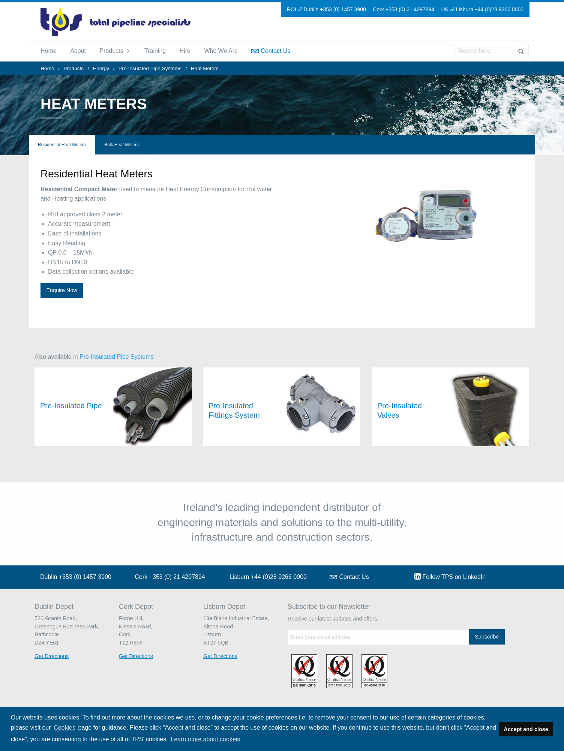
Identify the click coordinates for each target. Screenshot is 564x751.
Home (48, 51)
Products (111, 51)
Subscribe (487, 637)
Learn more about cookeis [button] (205, 739)
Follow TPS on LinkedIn (450, 576)
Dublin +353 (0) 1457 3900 (75, 577)
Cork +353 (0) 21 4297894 (403, 9)
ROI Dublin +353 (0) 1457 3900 (326, 9)
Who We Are (221, 51)
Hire (185, 51)
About (78, 51)
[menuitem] (48, 51)
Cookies (64, 727)
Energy (101, 68)
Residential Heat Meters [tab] (62, 144)
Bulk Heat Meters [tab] (121, 144)
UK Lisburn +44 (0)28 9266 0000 (482, 9)
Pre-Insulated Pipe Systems (150, 68)
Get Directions (51, 656)
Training (155, 51)
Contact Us (270, 51)
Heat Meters (205, 68)
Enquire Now (61, 290)
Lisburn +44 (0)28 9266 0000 (268, 577)
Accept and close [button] (526, 729)
